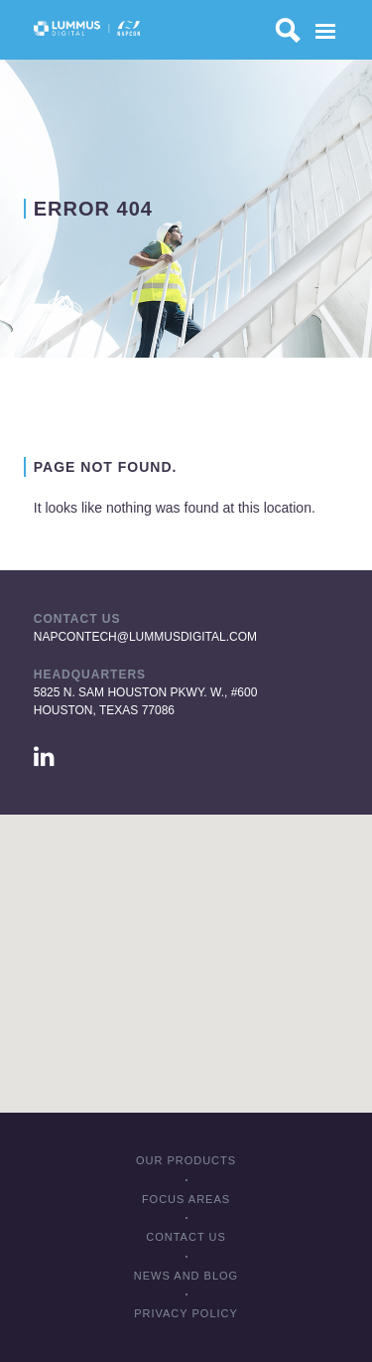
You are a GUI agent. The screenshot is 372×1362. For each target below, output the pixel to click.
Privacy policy (186, 1313)
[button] (186, 945)
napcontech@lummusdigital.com (145, 637)
